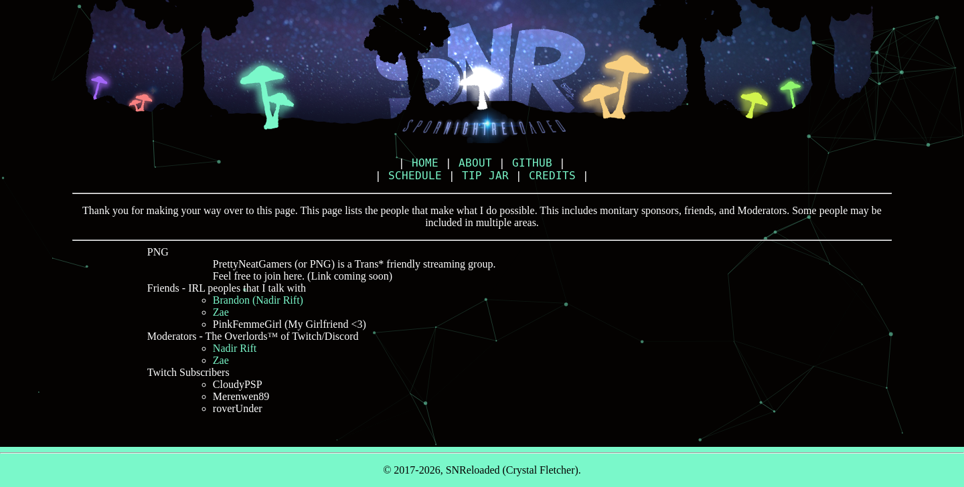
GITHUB (532, 163)
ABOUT (475, 163)
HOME (425, 163)
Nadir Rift (234, 348)
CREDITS (552, 175)
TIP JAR (485, 175)
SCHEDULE (415, 175)
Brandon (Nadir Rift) (258, 300)
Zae (221, 312)
